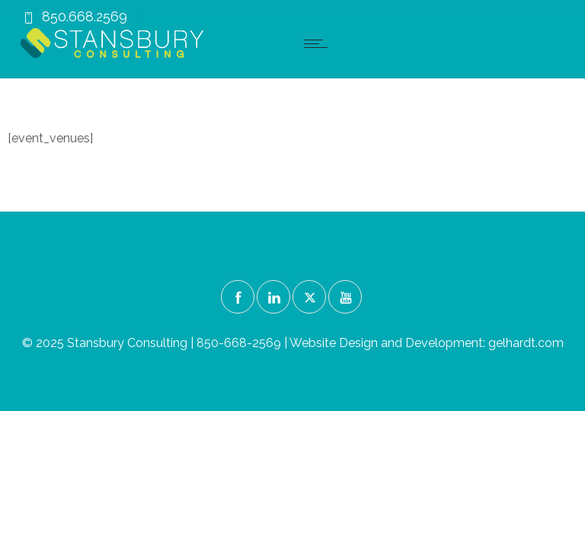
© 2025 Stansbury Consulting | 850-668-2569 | (155, 343)
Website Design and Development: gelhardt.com (426, 343)
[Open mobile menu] (319, 43)
